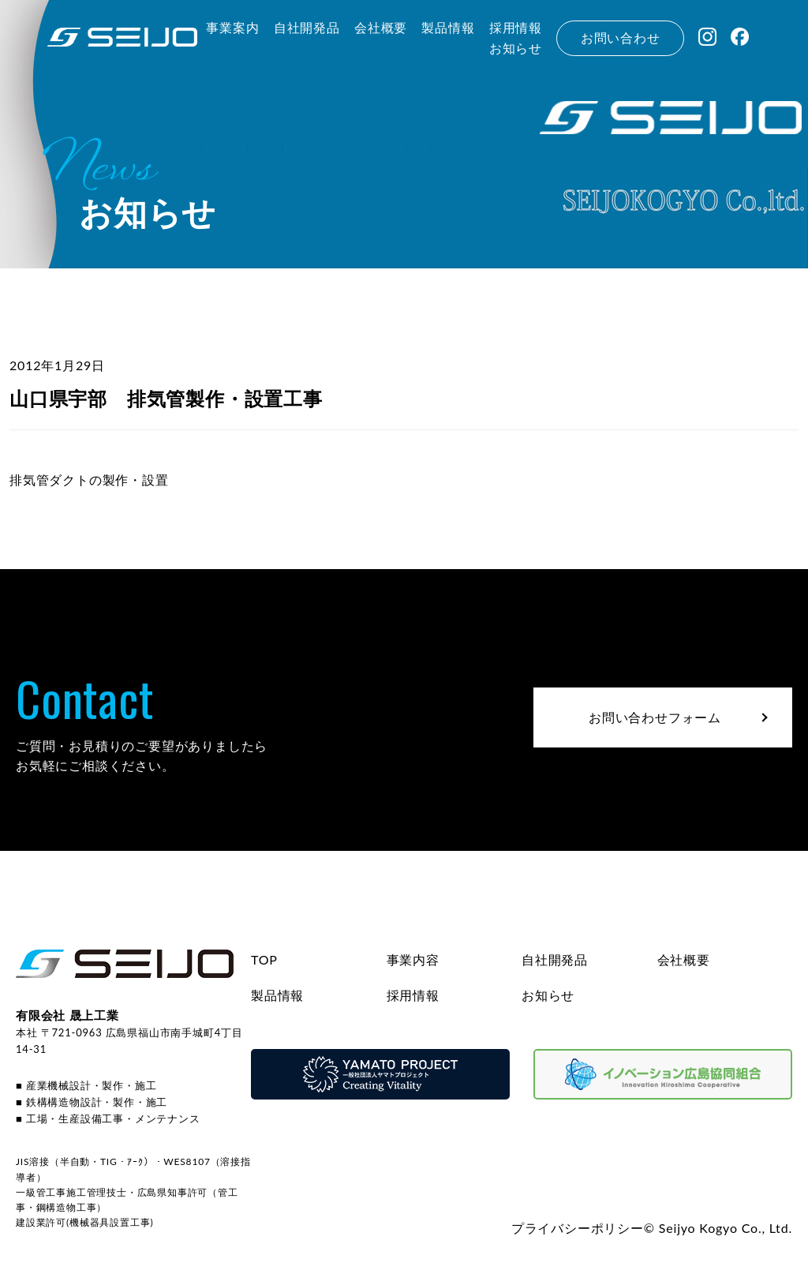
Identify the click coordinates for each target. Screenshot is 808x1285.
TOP (264, 959)
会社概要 (683, 959)
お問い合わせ (620, 37)
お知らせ (548, 994)
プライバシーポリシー (577, 1227)
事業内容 (413, 959)
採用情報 (413, 994)
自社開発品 (555, 959)
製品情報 (277, 994)
